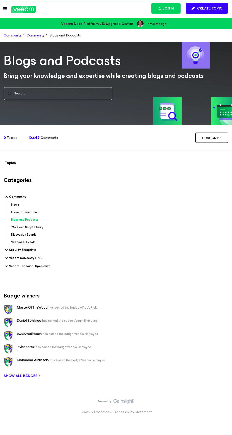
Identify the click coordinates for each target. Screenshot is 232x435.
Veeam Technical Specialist (27, 266)
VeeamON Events (23, 242)
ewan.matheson (29, 333)
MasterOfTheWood (32, 307)
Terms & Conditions (95, 412)
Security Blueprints (20, 250)
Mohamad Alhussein (33, 359)
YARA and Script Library (27, 227)
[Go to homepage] (23, 9)
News (15, 204)
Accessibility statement (133, 412)
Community (13, 35)
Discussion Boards (23, 234)
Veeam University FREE (23, 258)
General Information (25, 212)
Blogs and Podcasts (24, 219)
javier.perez (26, 346)
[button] (5, 10)
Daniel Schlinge (29, 320)
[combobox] (58, 93)
